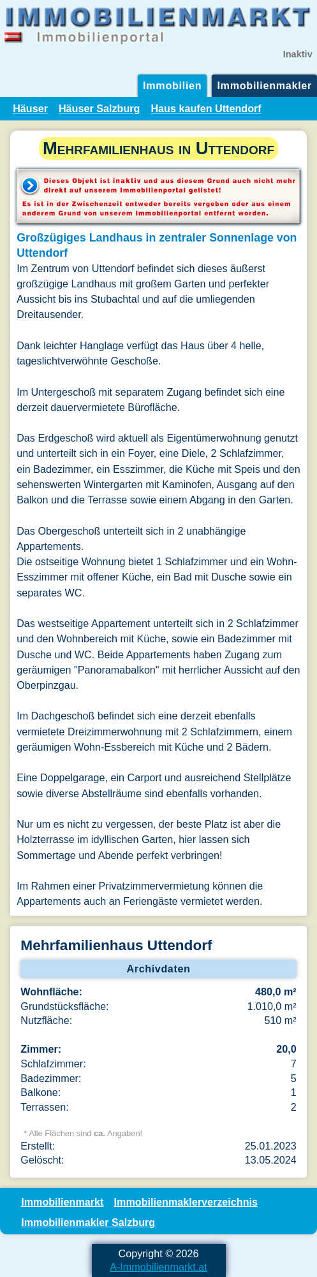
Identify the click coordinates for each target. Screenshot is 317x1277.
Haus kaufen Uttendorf (206, 108)
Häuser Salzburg (99, 108)
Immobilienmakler (264, 85)
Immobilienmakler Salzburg (88, 1222)
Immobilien (172, 85)
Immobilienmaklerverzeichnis (186, 1202)
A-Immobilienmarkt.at (158, 1267)
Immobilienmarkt (62, 1202)
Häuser (30, 108)
